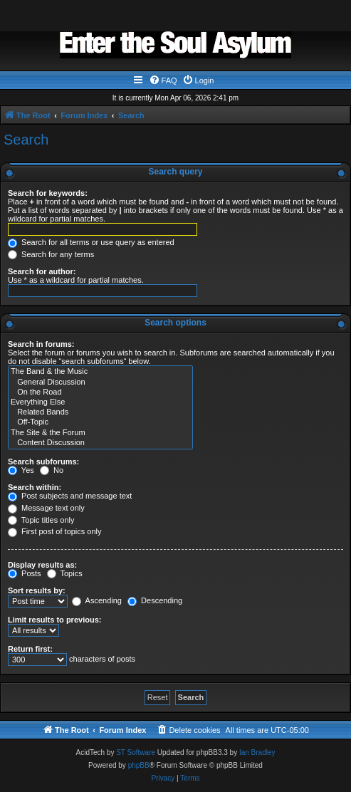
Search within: (34, 487)
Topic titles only (41, 520)
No (51, 470)
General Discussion (100, 382)
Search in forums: (41, 344)
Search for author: (41, 271)
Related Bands (100, 412)
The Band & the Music (100, 372)
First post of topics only (55, 531)
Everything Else (100, 402)
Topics (65, 573)
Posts (24, 573)
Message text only (46, 508)
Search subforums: (43, 461)
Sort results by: (37, 590)
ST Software (135, 752)
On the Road (100, 392)
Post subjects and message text (70, 495)
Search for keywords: (48, 193)
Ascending (97, 600)
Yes (21, 470)
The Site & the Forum (100, 433)
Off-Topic (100, 422)
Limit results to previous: (54, 619)
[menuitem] (163, 80)
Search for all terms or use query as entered (91, 242)
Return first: (30, 649)
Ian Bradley (257, 752)
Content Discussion (100, 443)
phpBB (139, 765)
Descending (154, 600)
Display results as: (42, 565)
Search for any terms (51, 254)
